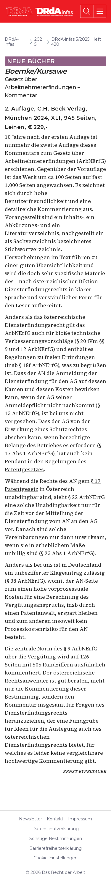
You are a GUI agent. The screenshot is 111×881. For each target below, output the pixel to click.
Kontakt (55, 819)
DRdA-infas (12, 42)
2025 (38, 42)
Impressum (80, 819)
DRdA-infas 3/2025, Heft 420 (76, 42)
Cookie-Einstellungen (55, 857)
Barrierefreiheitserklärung (55, 848)
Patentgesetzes (24, 469)
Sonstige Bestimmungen (55, 838)
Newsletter (30, 819)
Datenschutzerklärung (55, 828)
